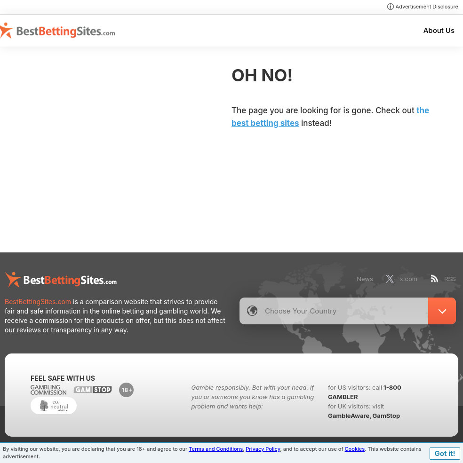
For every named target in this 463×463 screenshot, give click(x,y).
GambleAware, (350, 415)
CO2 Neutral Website (54, 405)
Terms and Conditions (216, 449)
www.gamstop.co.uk (92, 389)
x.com (408, 279)
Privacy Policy (263, 449)
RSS (450, 279)
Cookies (355, 449)
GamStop (386, 415)
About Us (439, 30)
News (365, 279)
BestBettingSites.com (38, 302)
